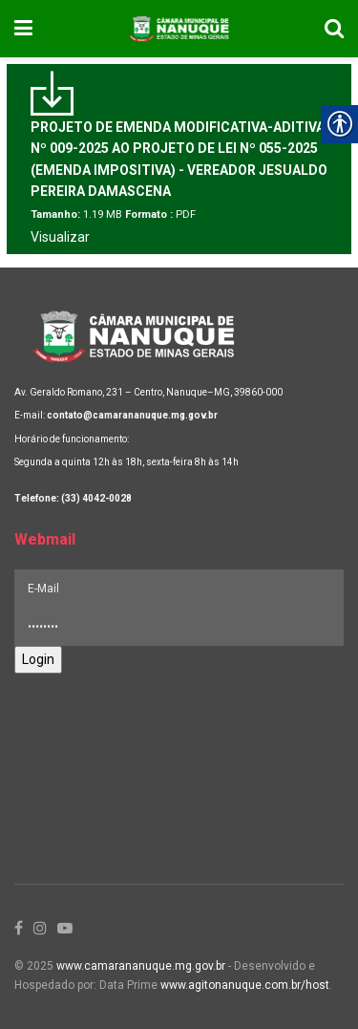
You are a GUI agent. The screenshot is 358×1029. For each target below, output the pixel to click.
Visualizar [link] (60, 237)
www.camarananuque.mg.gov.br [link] (140, 966)
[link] (23, 28)
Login (38, 659)
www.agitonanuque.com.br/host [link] (244, 985)
